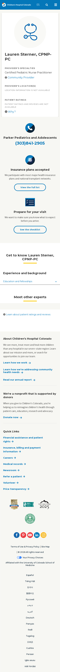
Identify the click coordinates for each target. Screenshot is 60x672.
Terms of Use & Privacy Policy (25, 546)
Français (30, 624)
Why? (10, 111)
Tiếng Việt (30, 581)
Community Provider (21, 77)
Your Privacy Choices (33, 557)
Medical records (13, 464)
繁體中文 (30, 593)
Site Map (45, 546)
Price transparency (14, 489)
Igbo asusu (30, 660)
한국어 (30, 587)
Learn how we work (15, 362)
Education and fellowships (30, 281)
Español (30, 575)
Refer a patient (12, 476)
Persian (30, 654)
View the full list (30, 187)
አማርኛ (30, 605)
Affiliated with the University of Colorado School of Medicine (30, 564)
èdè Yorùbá (30, 666)
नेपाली (30, 630)
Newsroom (9, 470)
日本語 (30, 642)
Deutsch (30, 617)
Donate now (10, 417)
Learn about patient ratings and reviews (26, 314)
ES (40, 3)
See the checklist (30, 229)
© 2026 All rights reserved (31, 552)
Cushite (30, 648)
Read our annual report (17, 379)
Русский (30, 599)
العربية (30, 611)
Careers (8, 457)
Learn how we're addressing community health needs (27, 371)
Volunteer (9, 482)
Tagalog (30, 636)
